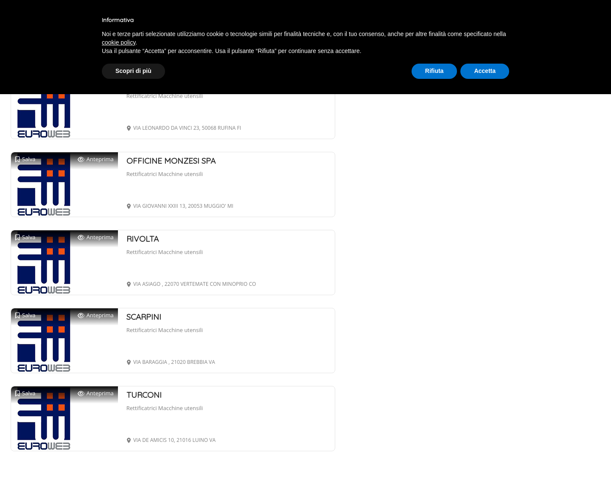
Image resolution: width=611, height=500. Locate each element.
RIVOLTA (142, 239)
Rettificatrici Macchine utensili (164, 96)
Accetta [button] (485, 70)
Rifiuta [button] (434, 70)
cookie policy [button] (118, 42)
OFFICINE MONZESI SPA (171, 161)
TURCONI (144, 395)
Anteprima (96, 159)
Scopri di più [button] (133, 70)
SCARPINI (143, 317)
